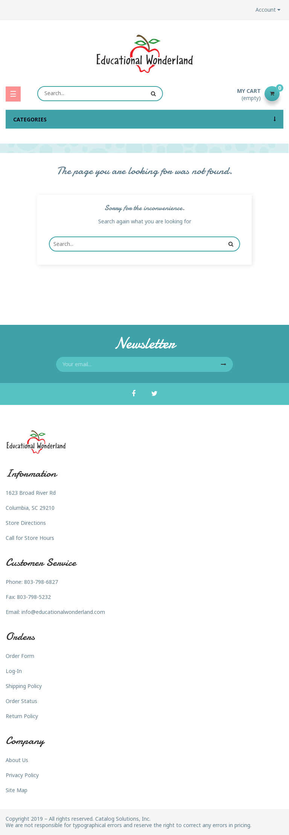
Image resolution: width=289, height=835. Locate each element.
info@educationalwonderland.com (63, 611)
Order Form (20, 655)
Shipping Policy (24, 686)
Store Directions (26, 522)
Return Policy (22, 716)
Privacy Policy (22, 775)
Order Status (21, 701)
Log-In (14, 670)
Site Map (16, 790)
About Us (17, 760)
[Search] (100, 93)
